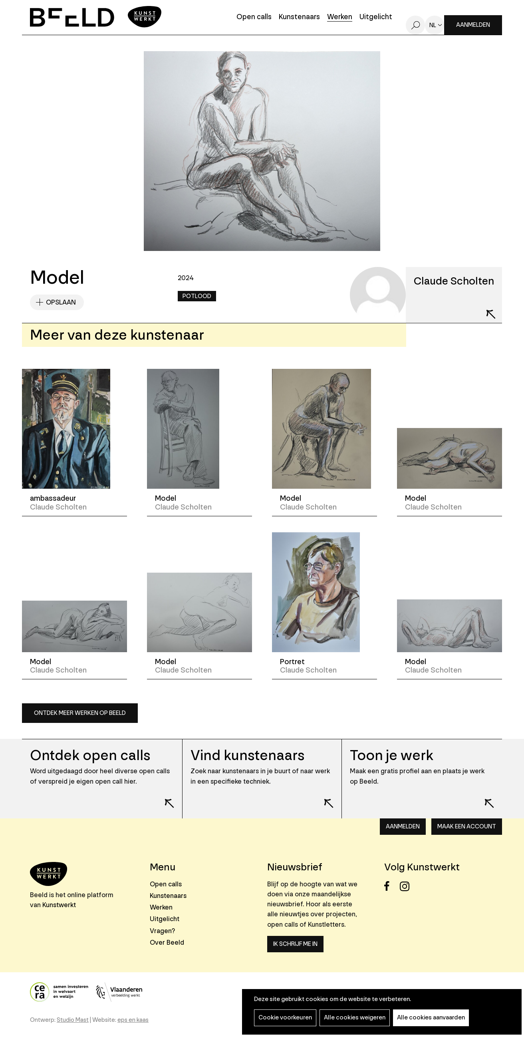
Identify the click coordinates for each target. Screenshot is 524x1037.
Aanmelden (473, 25)
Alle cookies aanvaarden (431, 1017)
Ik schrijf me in (295, 944)
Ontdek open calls (90, 755)
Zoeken (415, 25)
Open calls (254, 17)
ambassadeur (53, 498)
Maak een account (466, 826)
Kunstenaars (299, 17)
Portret (292, 662)
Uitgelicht (375, 17)
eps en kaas (133, 1020)
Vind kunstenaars (247, 755)
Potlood (197, 296)
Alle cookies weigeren (354, 1017)
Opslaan (61, 302)
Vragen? (162, 931)
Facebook (391, 886)
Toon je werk (391, 755)
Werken (339, 17)
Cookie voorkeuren (285, 1017)
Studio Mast (73, 1020)
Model (165, 498)
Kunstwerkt (59, 905)
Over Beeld (167, 942)
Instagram (407, 886)
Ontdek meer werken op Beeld (80, 713)
